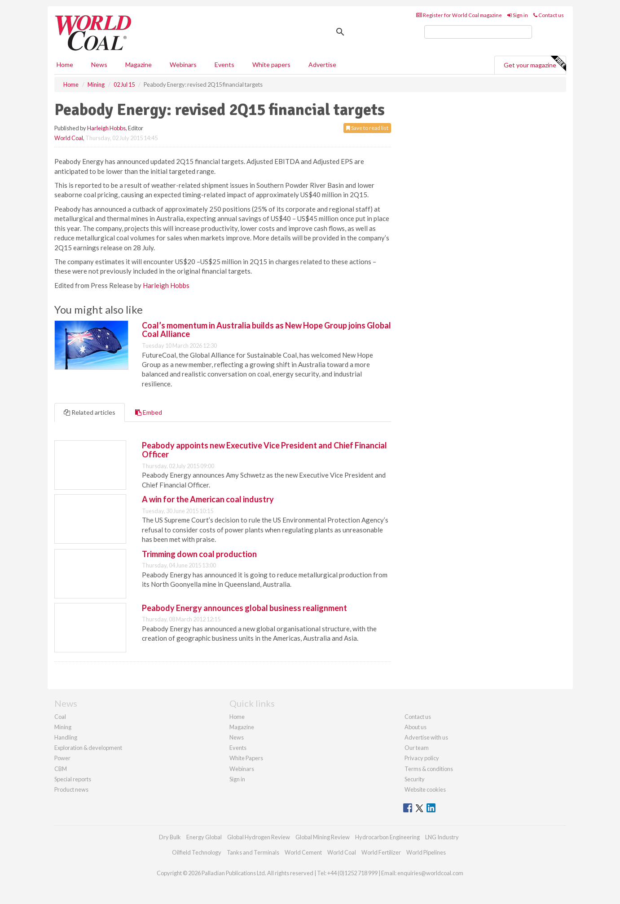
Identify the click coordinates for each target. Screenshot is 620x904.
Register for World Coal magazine (459, 15)
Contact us (548, 15)
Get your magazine (535, 63)
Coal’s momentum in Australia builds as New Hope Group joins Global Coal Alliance (266, 329)
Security (415, 779)
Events (224, 64)
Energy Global (204, 837)
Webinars (183, 64)
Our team (417, 747)
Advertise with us (426, 737)
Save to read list (367, 127)
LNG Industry (442, 837)
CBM (60, 768)
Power (62, 758)
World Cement (303, 852)
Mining (62, 727)
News (236, 737)
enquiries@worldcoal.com (430, 873)
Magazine (138, 64)
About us (416, 727)
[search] (478, 32)
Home (65, 64)
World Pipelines (426, 852)
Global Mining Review (322, 837)
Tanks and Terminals (253, 852)
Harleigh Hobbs (106, 128)
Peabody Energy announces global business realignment (244, 608)
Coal (60, 716)
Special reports (72, 779)
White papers (271, 64)
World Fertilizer (381, 852)
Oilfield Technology (196, 852)
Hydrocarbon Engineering (387, 837)
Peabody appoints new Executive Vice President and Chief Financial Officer (264, 449)
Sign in (517, 15)
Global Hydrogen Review (258, 837)
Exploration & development (88, 747)
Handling (65, 737)
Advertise (322, 64)
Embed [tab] (148, 412)
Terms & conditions (429, 768)
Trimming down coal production (199, 554)
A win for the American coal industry (208, 499)
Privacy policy (422, 758)
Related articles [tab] (89, 412)
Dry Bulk (170, 837)
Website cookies (425, 789)
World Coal (68, 138)
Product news (71, 789)
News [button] (99, 64)
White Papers (246, 758)
